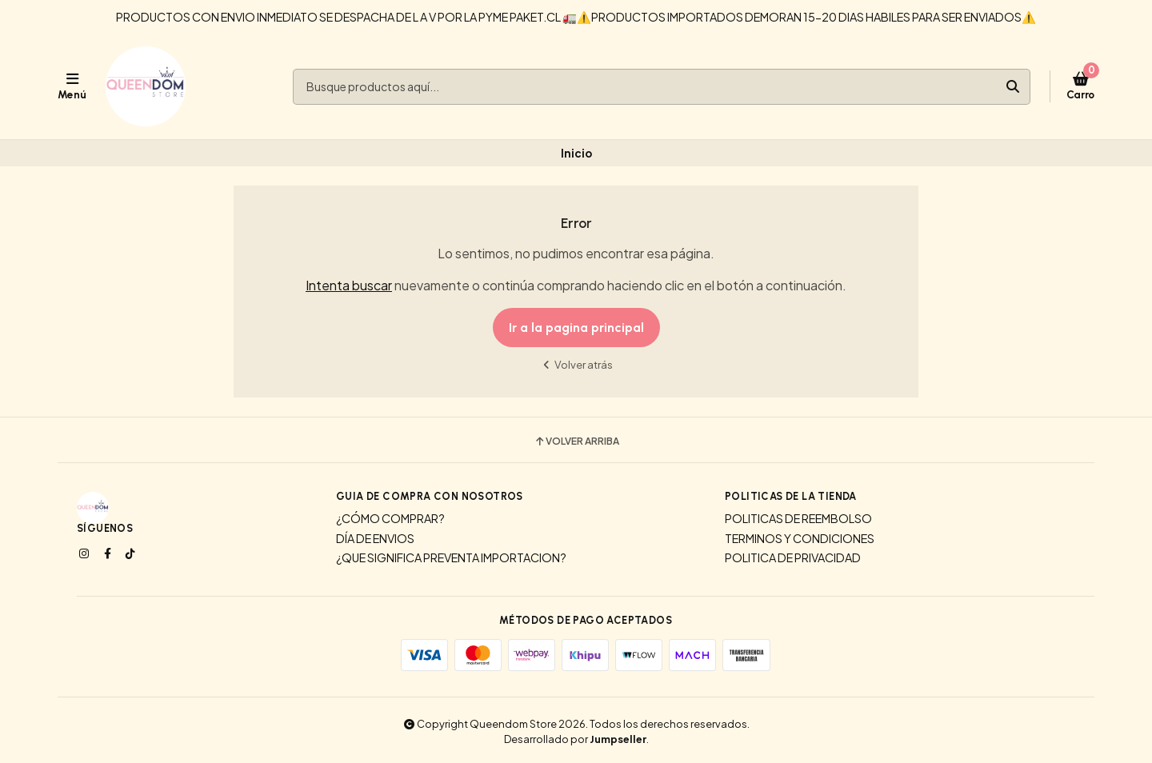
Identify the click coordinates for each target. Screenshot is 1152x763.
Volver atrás (576, 364)
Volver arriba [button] (576, 441)
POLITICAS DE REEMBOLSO (798, 518)
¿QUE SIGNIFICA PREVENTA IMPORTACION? (451, 557)
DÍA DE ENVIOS (375, 538)
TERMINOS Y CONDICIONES (799, 538)
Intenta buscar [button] (349, 285)
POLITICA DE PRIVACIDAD (793, 557)
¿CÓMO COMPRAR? (390, 518)
